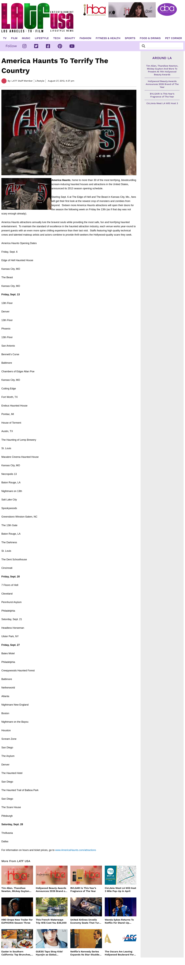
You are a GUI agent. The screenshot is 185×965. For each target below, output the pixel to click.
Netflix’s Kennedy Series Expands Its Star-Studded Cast (85, 953)
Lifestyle (42, 38)
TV (5, 38)
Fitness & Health (108, 38)
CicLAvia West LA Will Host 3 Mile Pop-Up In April (120, 889)
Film (14, 38)
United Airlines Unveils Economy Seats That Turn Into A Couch (85, 921)
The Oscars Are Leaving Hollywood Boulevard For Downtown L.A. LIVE (119, 953)
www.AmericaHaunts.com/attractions (75, 850)
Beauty (70, 38)
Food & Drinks (150, 38)
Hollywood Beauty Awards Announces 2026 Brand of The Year (51, 890)
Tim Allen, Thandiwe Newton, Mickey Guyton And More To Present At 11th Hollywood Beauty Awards (15, 890)
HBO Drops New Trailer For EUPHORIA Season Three (17, 921)
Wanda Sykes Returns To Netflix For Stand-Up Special (119, 921)
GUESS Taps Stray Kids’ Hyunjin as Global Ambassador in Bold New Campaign (50, 953)
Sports (130, 38)
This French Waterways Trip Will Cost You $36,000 (51, 921)
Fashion (85, 38)
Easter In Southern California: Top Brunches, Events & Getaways (16, 953)
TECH (56, 38)
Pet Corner (173, 38)
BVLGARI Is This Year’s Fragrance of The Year (83, 889)
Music (26, 38)
